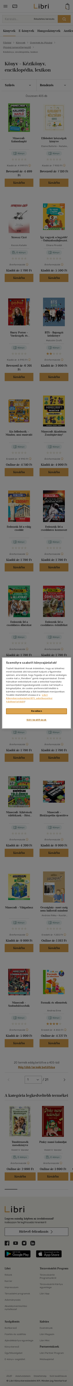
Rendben (36, 711)
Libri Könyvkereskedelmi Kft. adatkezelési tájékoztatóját (29, 698)
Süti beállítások (36, 720)
